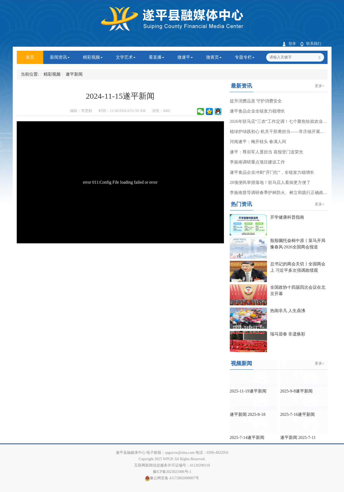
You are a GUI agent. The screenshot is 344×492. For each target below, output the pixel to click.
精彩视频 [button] (93, 57)
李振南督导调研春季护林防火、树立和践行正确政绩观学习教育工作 (279, 192)
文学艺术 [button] (125, 57)
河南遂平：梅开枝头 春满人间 (258, 141)
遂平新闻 (74, 74)
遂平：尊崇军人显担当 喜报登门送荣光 (266, 152)
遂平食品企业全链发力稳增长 (257, 111)
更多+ (319, 86)
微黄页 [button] (214, 57)
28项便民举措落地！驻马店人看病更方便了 (270, 182)
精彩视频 (52, 74)
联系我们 (310, 44)
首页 (34, 55)
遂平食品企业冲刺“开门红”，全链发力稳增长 (272, 172)
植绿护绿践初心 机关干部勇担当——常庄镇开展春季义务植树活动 (279, 131)
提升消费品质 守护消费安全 (256, 101)
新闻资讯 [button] (60, 57)
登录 (289, 44)
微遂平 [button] (185, 57)
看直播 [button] (156, 57)
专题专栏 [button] (244, 57)
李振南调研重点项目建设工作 (257, 162)
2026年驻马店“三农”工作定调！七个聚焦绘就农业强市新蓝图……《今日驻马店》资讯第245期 (279, 121)
